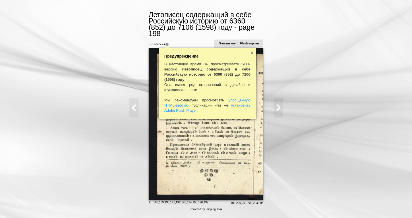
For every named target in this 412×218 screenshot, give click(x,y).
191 (169, 205)
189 (158, 205)
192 (174, 205)
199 (236, 205)
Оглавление (230, 37)
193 (180, 205)
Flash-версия (253, 37)
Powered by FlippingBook (206, 211)
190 (163, 205)
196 (197, 205)
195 (191, 205)
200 (242, 205)
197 (202, 205)
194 (186, 205)
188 (152, 205)
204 (264, 205)
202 (253, 205)
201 (247, 205)
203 (258, 205)
